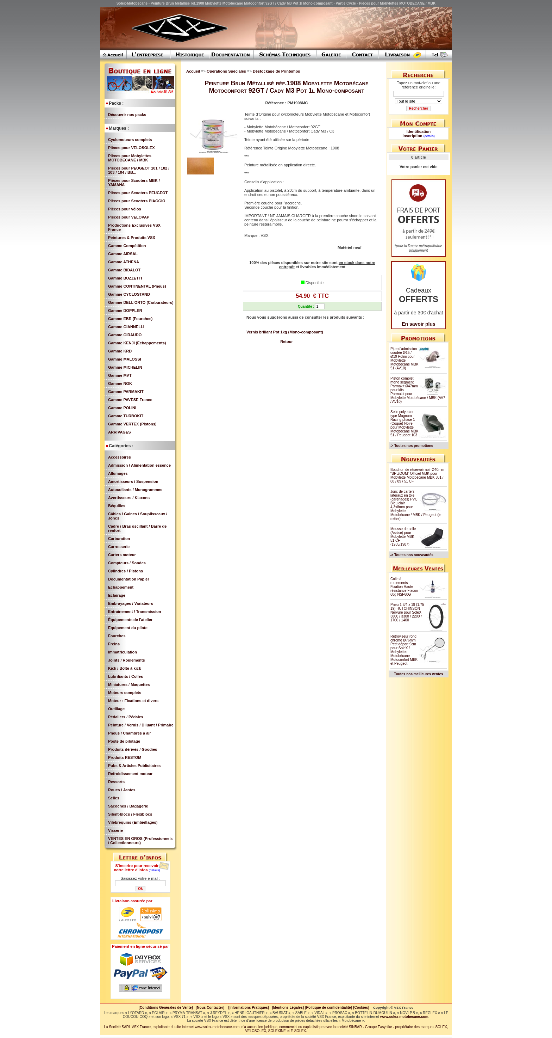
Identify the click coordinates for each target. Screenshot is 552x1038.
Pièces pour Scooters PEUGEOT (138, 193)
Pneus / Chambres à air (129, 733)
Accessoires (119, 457)
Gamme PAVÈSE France (130, 400)
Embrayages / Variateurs (130, 603)
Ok (140, 889)
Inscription (412, 136)
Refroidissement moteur (130, 774)
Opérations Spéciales (227, 71)
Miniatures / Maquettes (129, 684)
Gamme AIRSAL (123, 254)
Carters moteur (122, 555)
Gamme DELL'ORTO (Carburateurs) (141, 302)
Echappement (120, 587)
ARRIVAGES (119, 432)
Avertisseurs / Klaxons (129, 498)
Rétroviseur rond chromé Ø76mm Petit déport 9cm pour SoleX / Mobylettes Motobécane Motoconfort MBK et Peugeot (404, 649)
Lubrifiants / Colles (125, 676)
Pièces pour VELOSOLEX (131, 148)
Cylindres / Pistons (125, 571)
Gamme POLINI (122, 408)
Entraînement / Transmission (134, 611)
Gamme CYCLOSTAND (129, 294)
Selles (113, 798)
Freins (114, 644)
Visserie (115, 830)
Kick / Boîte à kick (124, 668)
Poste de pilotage (124, 741)
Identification (419, 131)
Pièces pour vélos (124, 209)
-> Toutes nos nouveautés (411, 555)
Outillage (116, 709)
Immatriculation (122, 652)
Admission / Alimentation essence (139, 465)
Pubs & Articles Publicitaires (134, 765)
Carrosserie (119, 547)
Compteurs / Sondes (127, 563)
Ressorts (116, 782)
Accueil (193, 71)
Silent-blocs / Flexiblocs (130, 814)
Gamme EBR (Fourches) (130, 319)
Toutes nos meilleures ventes (418, 674)
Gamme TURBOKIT (125, 416)
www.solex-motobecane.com (404, 1017)
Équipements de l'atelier (130, 620)
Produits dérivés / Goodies (132, 749)
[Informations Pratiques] (248, 1007)
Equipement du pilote (128, 628)
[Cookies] (361, 1007)
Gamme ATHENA (123, 262)
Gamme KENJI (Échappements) (137, 343)
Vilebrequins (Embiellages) (132, 822)
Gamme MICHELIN (125, 367)
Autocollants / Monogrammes (135, 489)
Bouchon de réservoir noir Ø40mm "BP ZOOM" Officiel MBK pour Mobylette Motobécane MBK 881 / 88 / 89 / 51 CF (417, 475)
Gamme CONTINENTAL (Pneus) (137, 286)
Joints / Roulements (126, 660)
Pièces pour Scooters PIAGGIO (136, 201)
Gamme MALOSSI (124, 359)
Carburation (119, 538)
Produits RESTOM (125, 757)
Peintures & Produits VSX (131, 237)
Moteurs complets (124, 692)
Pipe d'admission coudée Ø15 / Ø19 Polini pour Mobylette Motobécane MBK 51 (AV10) (404, 358)
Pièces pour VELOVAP (128, 217)
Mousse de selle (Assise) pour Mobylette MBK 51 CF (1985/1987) (403, 536)
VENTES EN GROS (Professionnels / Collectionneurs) (140, 840)
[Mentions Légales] (288, 1007)
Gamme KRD (120, 351)
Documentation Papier (128, 579)
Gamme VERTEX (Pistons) (132, 424)
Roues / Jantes (122, 790)
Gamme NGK (120, 383)
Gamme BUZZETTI (125, 278)
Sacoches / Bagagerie (128, 806)
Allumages (118, 473)
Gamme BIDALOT (124, 270)
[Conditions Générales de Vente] (167, 1007)
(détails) (154, 870)
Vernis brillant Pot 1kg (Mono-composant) (284, 332)
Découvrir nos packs (127, 114)
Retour (286, 341)
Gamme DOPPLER (125, 310)
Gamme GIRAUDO (125, 335)
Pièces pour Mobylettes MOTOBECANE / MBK (129, 158)
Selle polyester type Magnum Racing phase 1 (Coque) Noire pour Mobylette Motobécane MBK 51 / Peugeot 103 (404, 423)
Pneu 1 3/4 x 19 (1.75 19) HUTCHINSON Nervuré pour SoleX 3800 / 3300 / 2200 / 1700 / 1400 (407, 612)
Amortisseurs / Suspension (133, 481)
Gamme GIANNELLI (126, 327)
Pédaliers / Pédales (125, 717)
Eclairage (116, 595)
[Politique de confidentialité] (328, 1007)
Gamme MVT (120, 375)
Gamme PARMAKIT (126, 391)
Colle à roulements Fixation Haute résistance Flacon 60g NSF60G (404, 586)
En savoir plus (418, 324)
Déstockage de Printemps (276, 71)
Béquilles (116, 506)
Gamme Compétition (127, 246)
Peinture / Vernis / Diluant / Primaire (141, 725)
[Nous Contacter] (210, 1007)
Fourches (117, 636)
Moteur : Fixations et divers (133, 701)
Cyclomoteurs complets (130, 139)
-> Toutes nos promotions (411, 446)
